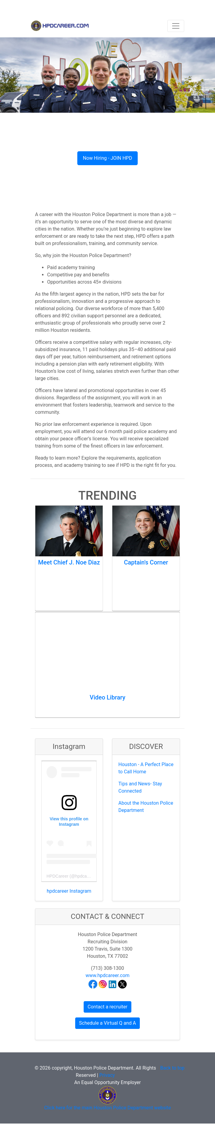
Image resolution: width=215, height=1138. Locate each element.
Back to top (172, 1068)
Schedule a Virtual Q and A (107, 1023)
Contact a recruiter (107, 1007)
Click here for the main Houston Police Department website (107, 1108)
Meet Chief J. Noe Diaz (69, 562)
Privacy (107, 1075)
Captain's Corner (146, 562)
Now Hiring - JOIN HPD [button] (107, 158)
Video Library (107, 697)
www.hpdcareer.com (107, 975)
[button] (16, 114)
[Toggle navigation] (175, 26)
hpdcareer (84, 876)
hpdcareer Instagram (69, 891)
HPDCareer (57, 876)
